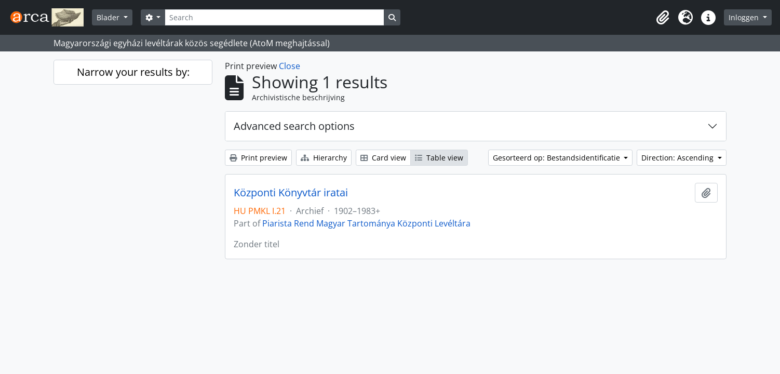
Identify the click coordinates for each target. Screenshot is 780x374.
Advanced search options (294, 126)
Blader (109, 17)
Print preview (258, 158)
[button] (662, 17)
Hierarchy (324, 158)
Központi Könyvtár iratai (291, 192)
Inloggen (745, 17)
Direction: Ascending (678, 158)
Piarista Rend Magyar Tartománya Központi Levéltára (366, 223)
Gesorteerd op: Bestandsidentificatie (557, 158)
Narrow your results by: (133, 72)
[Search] (274, 17)
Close (289, 66)
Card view (383, 158)
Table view (439, 158)
